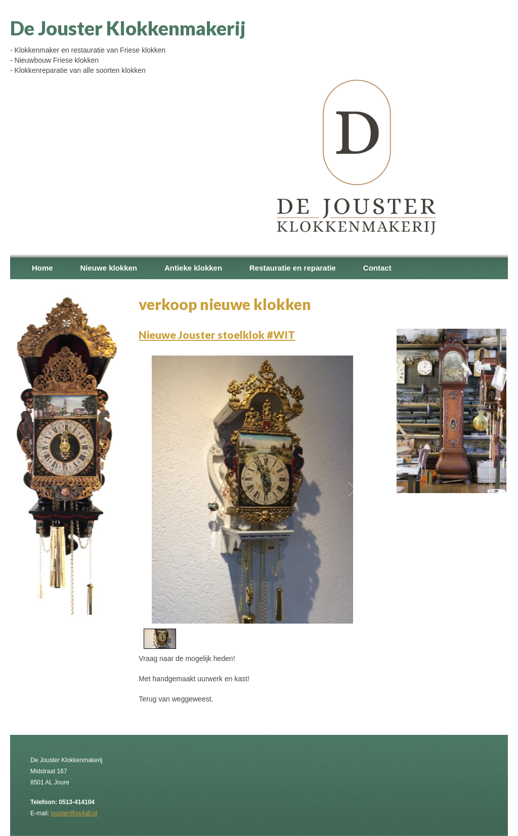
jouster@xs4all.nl (74, 813)
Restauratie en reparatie (292, 267)
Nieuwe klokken (108, 267)
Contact (377, 267)
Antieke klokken (193, 267)
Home (42, 267)
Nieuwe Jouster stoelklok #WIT (217, 334)
